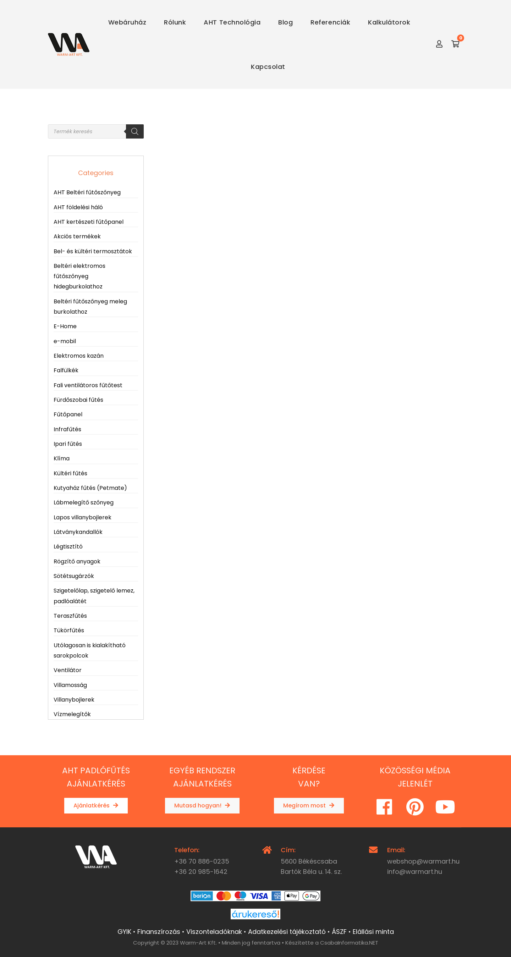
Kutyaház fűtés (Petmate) (90, 488)
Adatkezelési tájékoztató (287, 931)
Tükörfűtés (69, 630)
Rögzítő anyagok (77, 561)
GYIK (124, 931)
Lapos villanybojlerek (82, 517)
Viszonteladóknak (214, 931)
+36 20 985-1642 (200, 871)
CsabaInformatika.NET (349, 942)
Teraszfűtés (70, 616)
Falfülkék (66, 370)
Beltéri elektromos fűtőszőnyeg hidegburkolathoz (79, 276)
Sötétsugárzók (74, 576)
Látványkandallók (78, 532)
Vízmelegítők (72, 714)
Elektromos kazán (79, 356)
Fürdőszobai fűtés (78, 400)
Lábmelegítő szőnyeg (84, 502)
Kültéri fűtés (70, 473)
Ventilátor (68, 670)
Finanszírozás (158, 931)
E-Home (65, 326)
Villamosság (70, 685)
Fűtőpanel (68, 414)
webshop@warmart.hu (423, 861)
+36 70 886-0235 (201, 861)
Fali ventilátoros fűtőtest (88, 385)
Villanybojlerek (74, 700)
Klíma (62, 458)
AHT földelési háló (78, 207)
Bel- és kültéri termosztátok (93, 251)
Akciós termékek (77, 236)
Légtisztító (68, 546)
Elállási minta (373, 931)
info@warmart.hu (414, 871)
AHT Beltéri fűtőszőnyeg (87, 192)
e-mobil (65, 341)
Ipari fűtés (68, 444)
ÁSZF (339, 931)
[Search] (135, 131)
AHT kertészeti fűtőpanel (88, 222)
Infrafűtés (67, 429)
